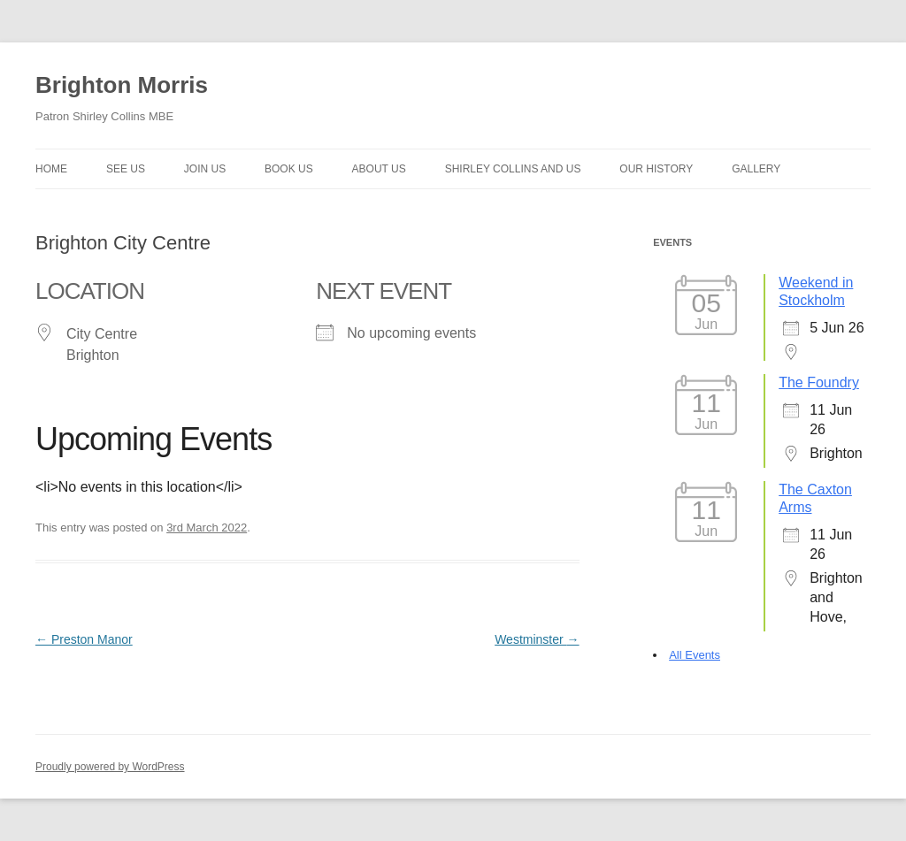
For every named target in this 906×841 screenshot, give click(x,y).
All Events (694, 654)
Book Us (289, 169)
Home (51, 169)
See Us (125, 169)
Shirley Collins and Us (513, 169)
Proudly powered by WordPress (110, 767)
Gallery (756, 169)
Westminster (537, 639)
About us (379, 169)
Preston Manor (84, 639)
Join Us (205, 169)
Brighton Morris (121, 85)
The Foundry (819, 382)
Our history (656, 169)
